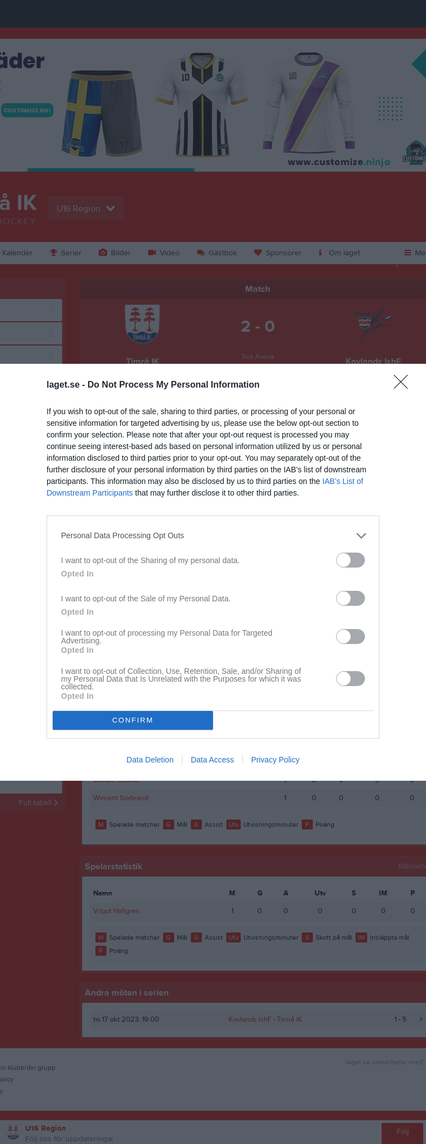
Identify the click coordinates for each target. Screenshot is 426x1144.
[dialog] (213, 572)
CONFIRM (133, 720)
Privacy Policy (275, 759)
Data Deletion (150, 759)
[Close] (404, 385)
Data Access (212, 759)
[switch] (350, 560)
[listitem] (213, 536)
